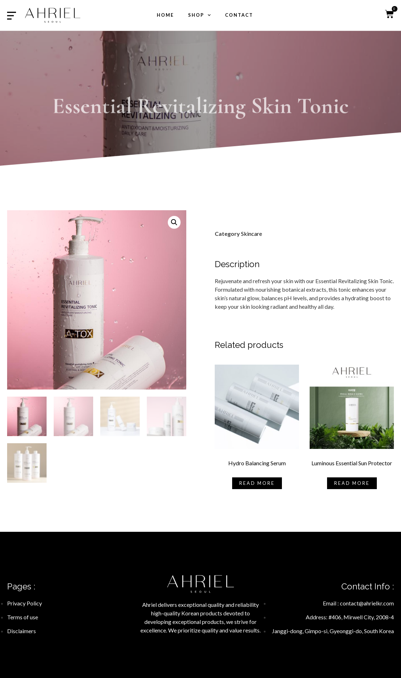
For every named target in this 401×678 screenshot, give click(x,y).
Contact (239, 15)
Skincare (251, 233)
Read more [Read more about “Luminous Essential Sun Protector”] (352, 483)
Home (165, 15)
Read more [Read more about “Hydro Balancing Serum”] (257, 483)
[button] (174, 222)
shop (199, 15)
